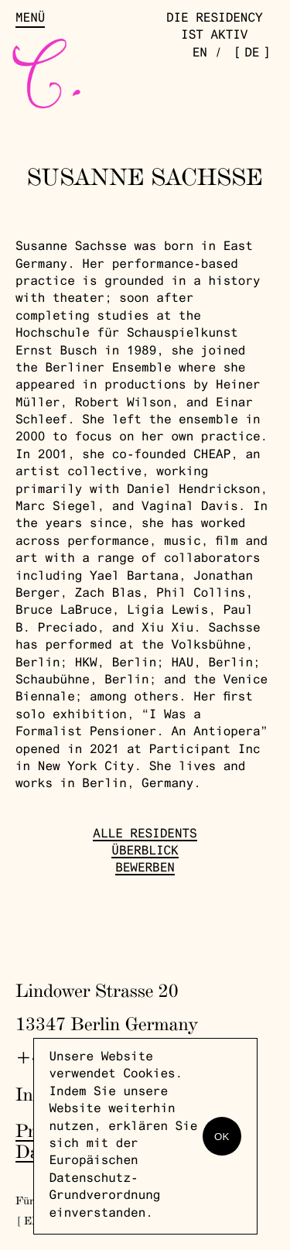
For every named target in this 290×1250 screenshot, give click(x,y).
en (200, 54)
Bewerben (145, 869)
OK (221, 1136)
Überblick (144, 852)
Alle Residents (144, 835)
